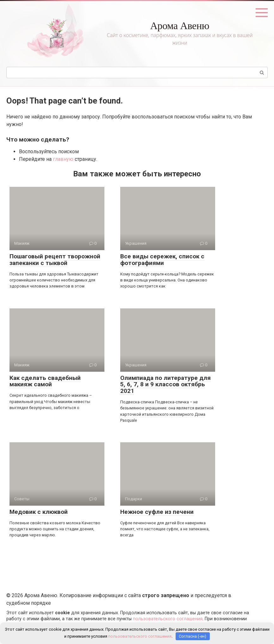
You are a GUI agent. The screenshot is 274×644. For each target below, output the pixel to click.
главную (63, 159)
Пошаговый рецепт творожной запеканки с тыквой (54, 260)
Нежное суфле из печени (157, 511)
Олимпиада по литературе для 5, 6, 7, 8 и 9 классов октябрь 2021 (165, 384)
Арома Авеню (179, 25)
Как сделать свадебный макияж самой (45, 381)
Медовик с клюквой (38, 511)
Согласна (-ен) (192, 636)
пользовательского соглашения (167, 619)
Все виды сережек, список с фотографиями (162, 260)
